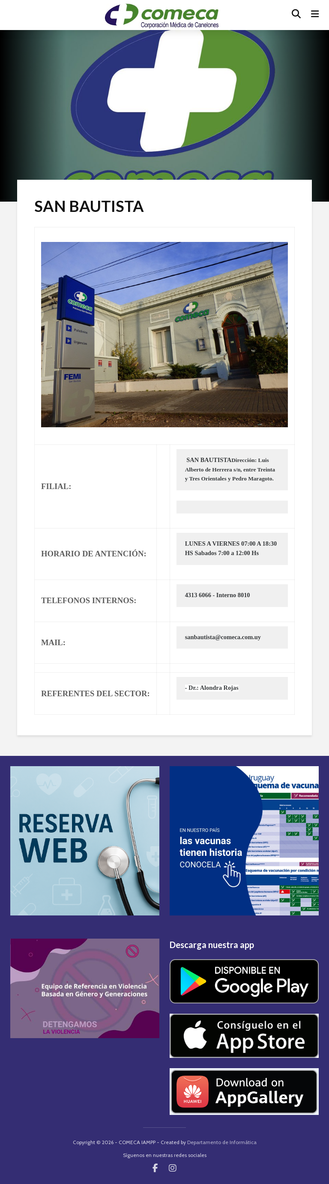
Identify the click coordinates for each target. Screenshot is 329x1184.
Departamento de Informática (222, 1142)
